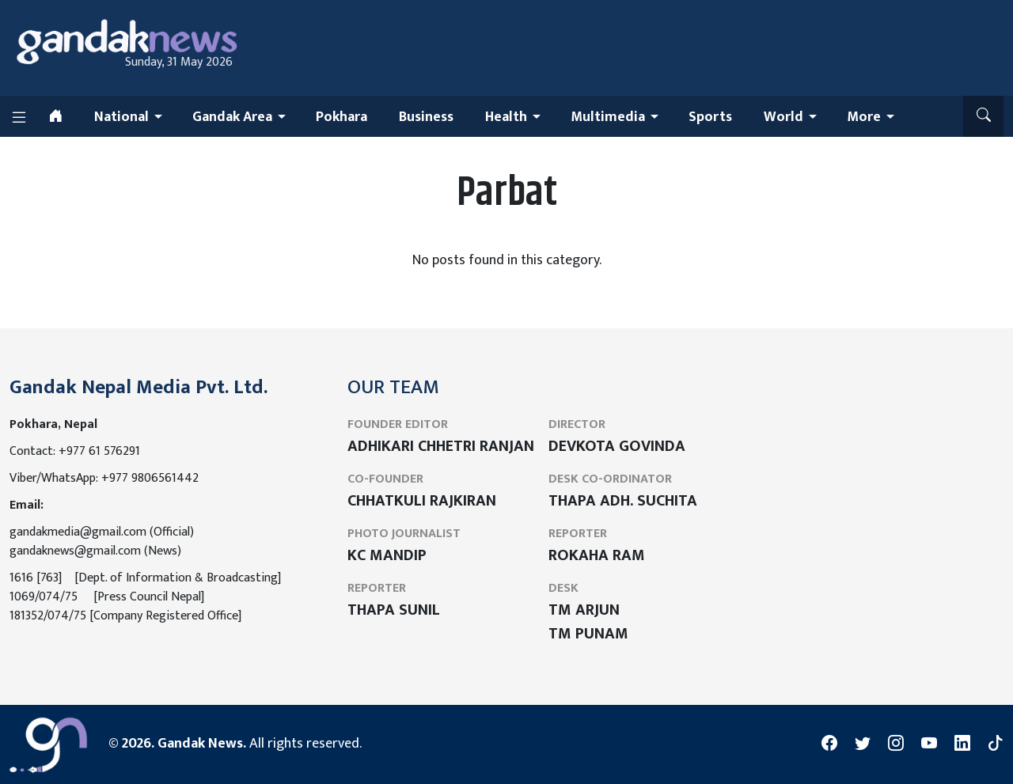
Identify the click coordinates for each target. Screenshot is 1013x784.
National (121, 117)
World (783, 117)
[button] (983, 116)
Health (506, 117)
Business (426, 117)
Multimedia (608, 117)
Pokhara (341, 117)
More (864, 117)
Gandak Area (232, 117)
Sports (710, 117)
